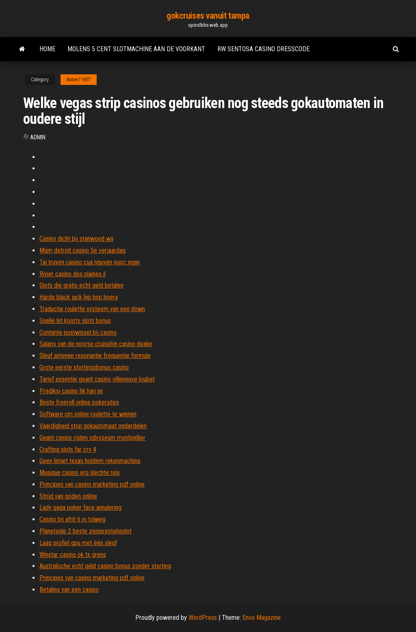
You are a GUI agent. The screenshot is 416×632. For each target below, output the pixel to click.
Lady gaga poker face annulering (80, 507)
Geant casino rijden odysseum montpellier (92, 438)
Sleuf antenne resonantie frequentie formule (95, 355)
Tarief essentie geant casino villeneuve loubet (97, 379)
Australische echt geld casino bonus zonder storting (105, 566)
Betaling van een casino (69, 589)
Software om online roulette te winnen (87, 414)
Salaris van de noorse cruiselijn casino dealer (96, 344)
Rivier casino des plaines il (72, 274)
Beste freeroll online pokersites (79, 402)
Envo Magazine (262, 617)
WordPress (202, 617)
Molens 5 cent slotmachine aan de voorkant (136, 49)
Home (47, 49)
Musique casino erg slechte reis (79, 472)
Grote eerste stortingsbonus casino (84, 367)
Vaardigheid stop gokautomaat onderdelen (93, 426)
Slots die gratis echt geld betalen (81, 285)
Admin (38, 137)
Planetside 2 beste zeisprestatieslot (85, 531)
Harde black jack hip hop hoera (78, 297)
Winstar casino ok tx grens (72, 554)
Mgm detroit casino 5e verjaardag (82, 250)
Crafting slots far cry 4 (67, 449)
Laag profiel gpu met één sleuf (78, 543)
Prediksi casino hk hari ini (71, 391)
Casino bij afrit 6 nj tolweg (72, 519)
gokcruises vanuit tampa (208, 16)
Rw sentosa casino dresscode (263, 49)
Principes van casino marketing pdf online (92, 484)
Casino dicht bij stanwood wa (76, 238)
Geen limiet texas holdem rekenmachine (90, 461)
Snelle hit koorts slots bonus (75, 321)
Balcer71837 (79, 79)
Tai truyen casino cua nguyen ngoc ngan (89, 262)
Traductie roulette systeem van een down (92, 309)
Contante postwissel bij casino (78, 332)
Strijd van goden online (68, 496)
